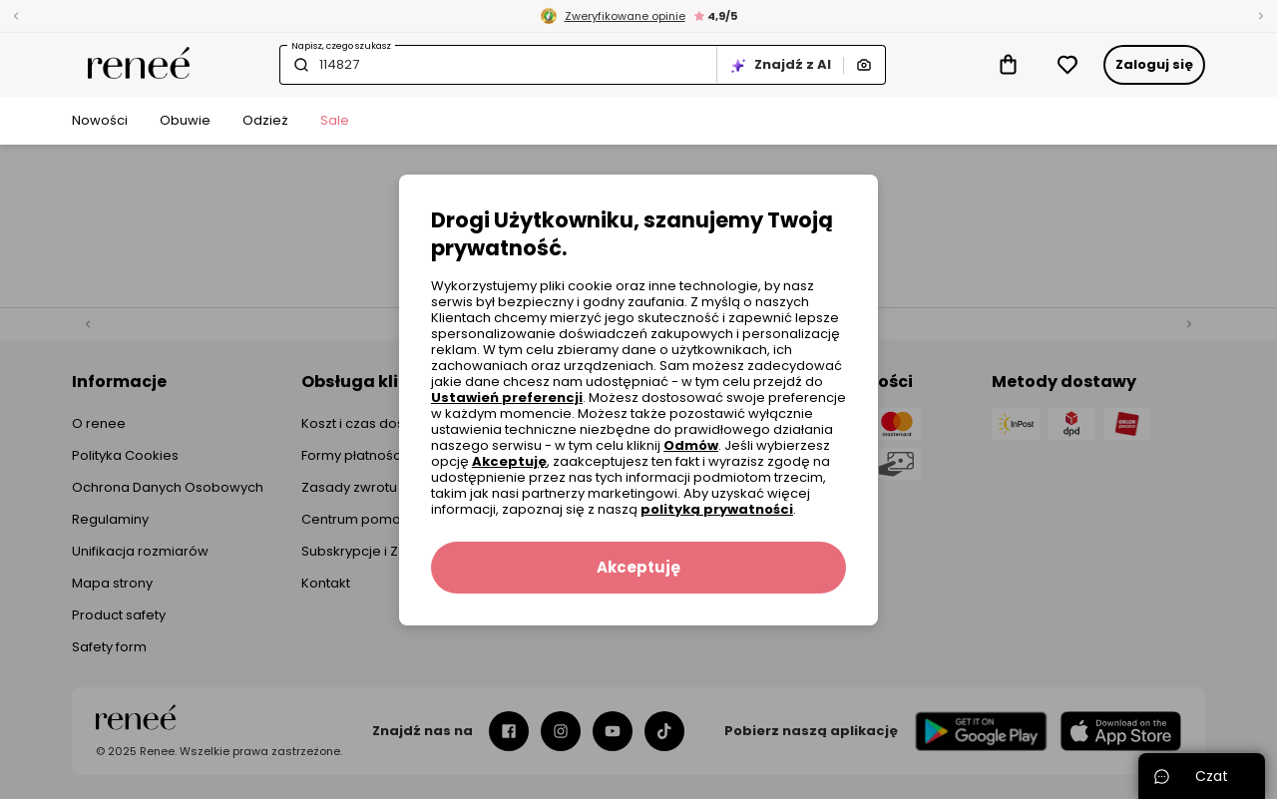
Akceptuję (509, 461)
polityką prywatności (716, 509)
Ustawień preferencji (507, 397)
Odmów (690, 445)
